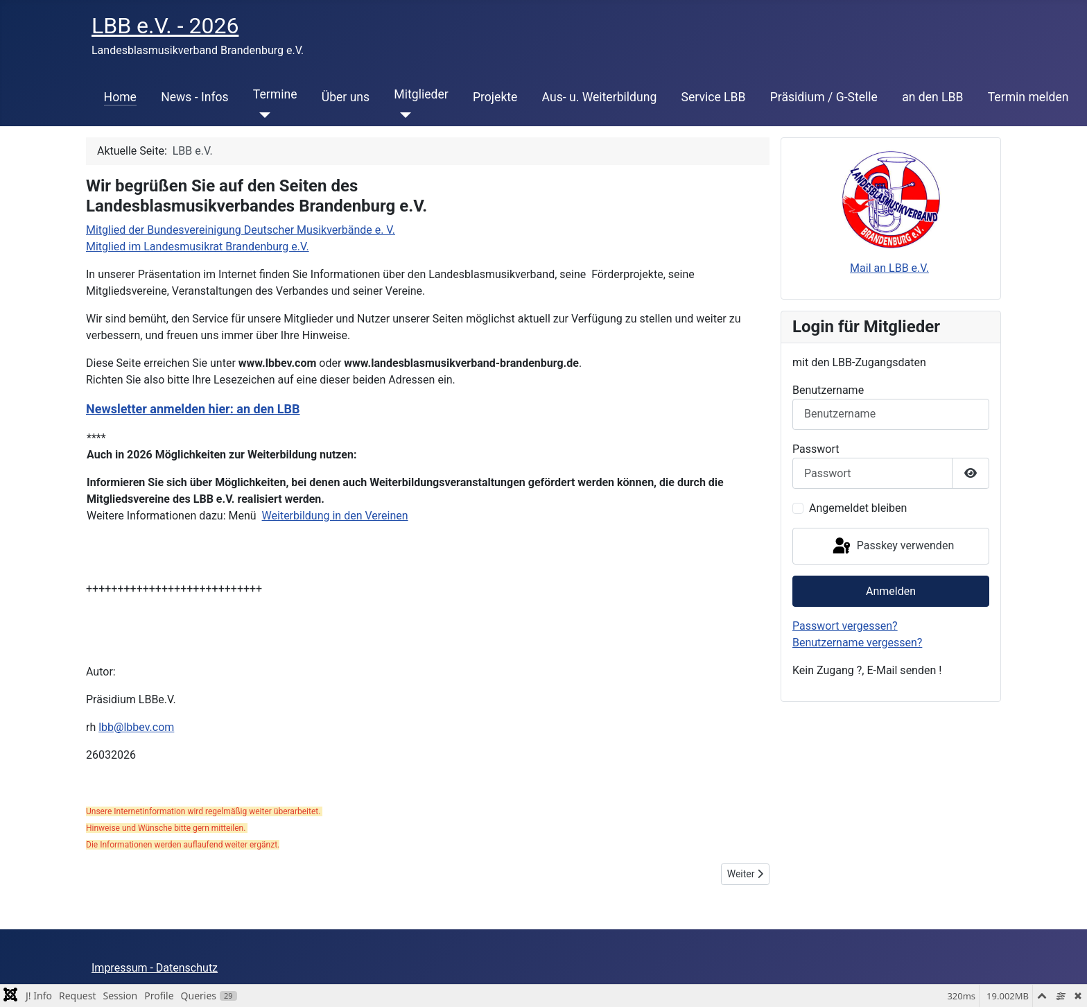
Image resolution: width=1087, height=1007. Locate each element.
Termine (275, 94)
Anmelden (891, 591)
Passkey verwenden (892, 546)
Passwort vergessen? (845, 625)
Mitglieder (421, 94)
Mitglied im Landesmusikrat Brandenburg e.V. (197, 246)
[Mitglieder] (402, 115)
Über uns (345, 97)
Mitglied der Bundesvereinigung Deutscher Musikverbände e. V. (240, 229)
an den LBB (932, 97)
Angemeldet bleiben (858, 508)
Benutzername (828, 390)
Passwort (815, 449)
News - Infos (195, 97)
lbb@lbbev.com (136, 727)
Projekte (495, 97)
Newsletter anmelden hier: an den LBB (193, 409)
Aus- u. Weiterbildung (599, 97)
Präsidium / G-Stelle (824, 97)
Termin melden (1028, 97)
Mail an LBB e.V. (889, 268)
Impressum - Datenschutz (155, 967)
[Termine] (261, 115)
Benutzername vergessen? (857, 642)
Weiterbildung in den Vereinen (335, 515)
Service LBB (713, 97)
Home (120, 97)
